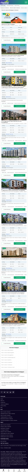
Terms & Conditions (5, 404)
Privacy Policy (3, 405)
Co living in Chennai (5, 430)
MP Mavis (8, 166)
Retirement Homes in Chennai (7, 418)
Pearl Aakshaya (9, 268)
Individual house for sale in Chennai (8, 413)
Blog (1, 407)
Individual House (10, 5)
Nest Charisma (9, 62)
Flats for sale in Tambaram (6, 364)
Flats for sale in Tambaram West (8, 367)
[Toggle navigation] (26, 2)
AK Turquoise (8, 334)
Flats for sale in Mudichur (6, 359)
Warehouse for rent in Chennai (7, 436)
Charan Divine (9, 200)
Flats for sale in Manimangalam (7, 352)
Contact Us (3, 402)
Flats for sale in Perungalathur (7, 355)
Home (2, 399)
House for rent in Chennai (6, 426)
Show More (3, 67)
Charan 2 (8, 234)
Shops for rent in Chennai (6, 431)
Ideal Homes (8, 96)
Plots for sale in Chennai (5, 415)
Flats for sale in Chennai (5, 411)
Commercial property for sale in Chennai (9, 420)
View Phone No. (7, 40)
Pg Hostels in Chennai (5, 428)
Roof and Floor (3, 441)
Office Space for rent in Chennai (7, 433)
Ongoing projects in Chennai (6, 417)
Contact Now (19, 40)
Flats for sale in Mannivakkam (7, 350)
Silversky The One (9, 134)
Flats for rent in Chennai (5, 424)
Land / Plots (17, 5)
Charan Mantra (9, 300)
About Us (2, 400)
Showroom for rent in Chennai (7, 435)
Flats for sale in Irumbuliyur (6, 362)
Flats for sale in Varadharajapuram (8, 357)
